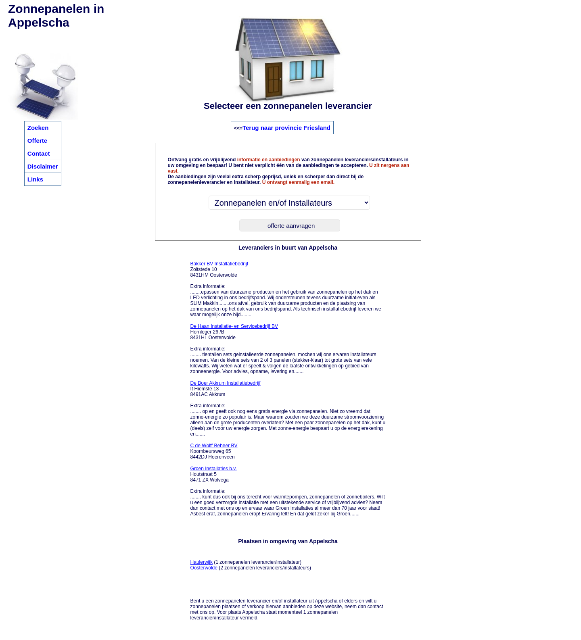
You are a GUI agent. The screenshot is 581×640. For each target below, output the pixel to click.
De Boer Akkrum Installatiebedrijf (225, 383)
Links (35, 179)
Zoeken (38, 127)
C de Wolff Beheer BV (214, 445)
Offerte (37, 140)
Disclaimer (42, 166)
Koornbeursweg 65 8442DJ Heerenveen (214, 451)
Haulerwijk (201, 562)
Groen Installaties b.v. (213, 468)
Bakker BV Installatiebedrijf (219, 264)
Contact (38, 153)
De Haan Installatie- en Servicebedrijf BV (234, 326)
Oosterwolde (203, 568)
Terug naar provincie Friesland (286, 127)
